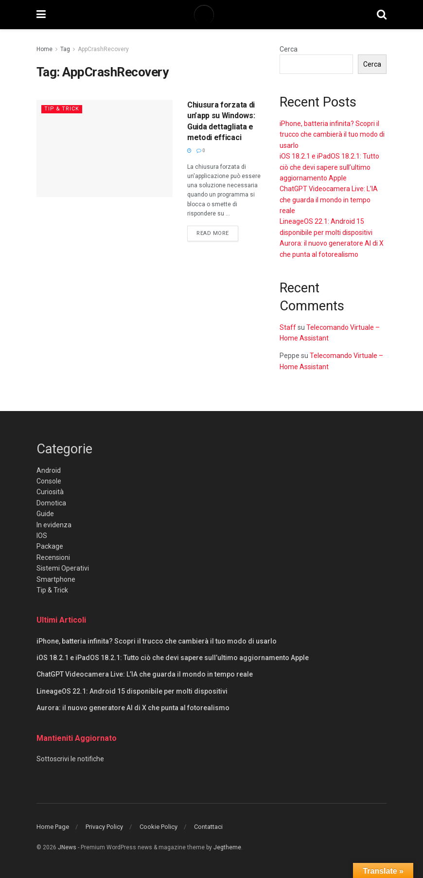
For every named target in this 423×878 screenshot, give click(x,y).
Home (44, 49)
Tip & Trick (62, 109)
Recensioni (53, 557)
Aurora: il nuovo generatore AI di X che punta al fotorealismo (132, 708)
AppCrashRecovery (103, 49)
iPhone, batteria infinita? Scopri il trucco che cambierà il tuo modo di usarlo (332, 134)
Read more (217, 232)
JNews (67, 847)
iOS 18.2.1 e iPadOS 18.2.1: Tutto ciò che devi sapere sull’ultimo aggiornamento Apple (329, 167)
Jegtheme (227, 847)
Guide (45, 514)
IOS (41, 535)
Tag (65, 49)
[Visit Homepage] (211, 14)
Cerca (289, 49)
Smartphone (55, 579)
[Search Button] (382, 14)
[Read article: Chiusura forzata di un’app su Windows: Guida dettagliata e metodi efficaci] (104, 148)
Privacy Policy (104, 826)
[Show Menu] (41, 14)
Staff (288, 327)
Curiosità (50, 492)
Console (48, 481)
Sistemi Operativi (62, 568)
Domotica (51, 503)
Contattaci (208, 826)
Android (48, 470)
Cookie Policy (158, 826)
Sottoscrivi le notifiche (70, 759)
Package (49, 546)
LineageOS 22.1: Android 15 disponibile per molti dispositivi (132, 691)
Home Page (52, 826)
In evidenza (53, 525)
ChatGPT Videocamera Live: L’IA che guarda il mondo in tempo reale (329, 200)
